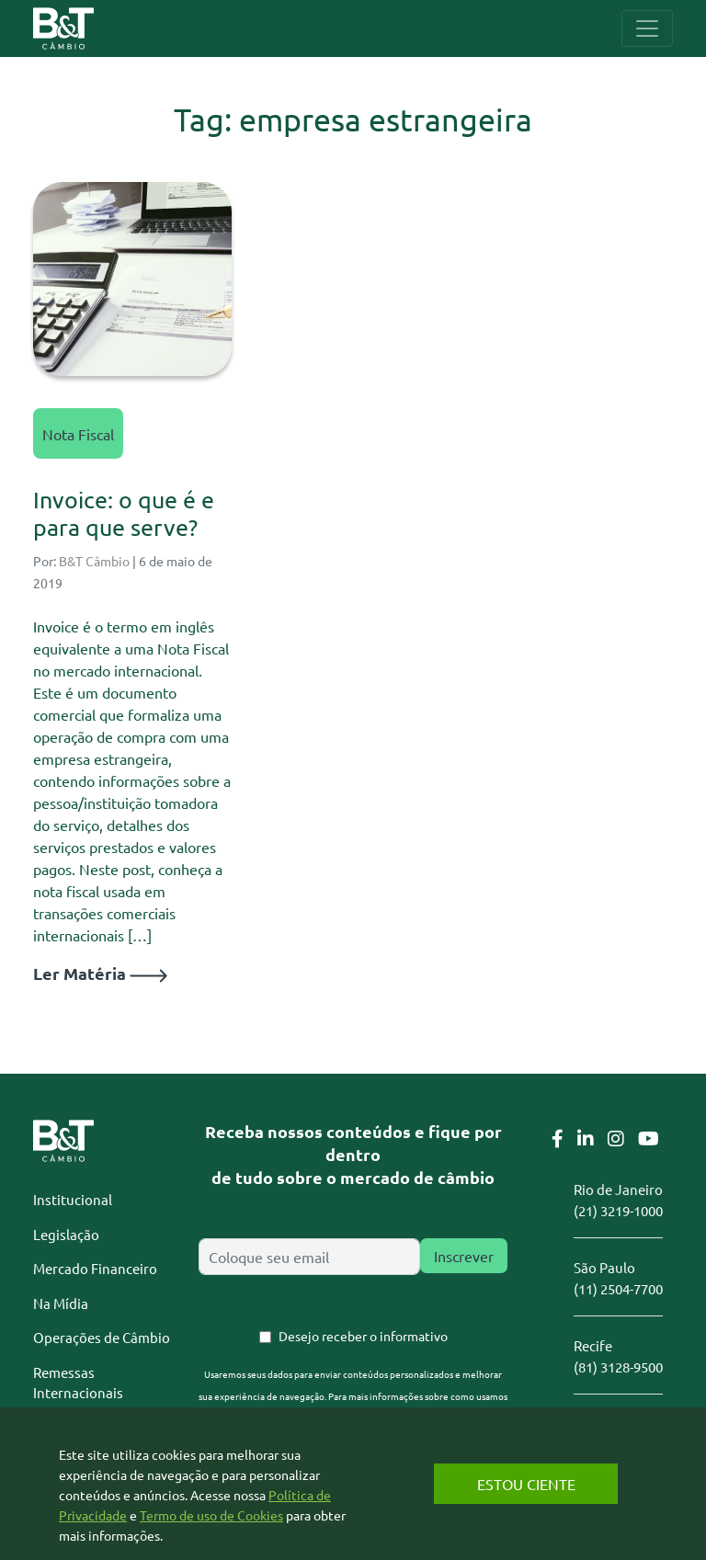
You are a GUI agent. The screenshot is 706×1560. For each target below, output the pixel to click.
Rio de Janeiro (618, 1189)
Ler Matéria (100, 973)
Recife (593, 1345)
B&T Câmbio (94, 560)
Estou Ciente (526, 1484)
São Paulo (604, 1267)
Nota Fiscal (78, 434)
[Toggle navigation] (647, 28)
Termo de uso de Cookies (211, 1515)
